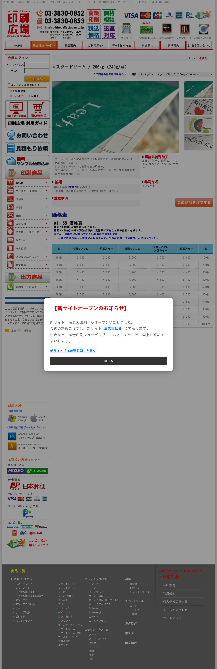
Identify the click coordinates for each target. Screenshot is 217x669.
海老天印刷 (113, 328)
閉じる (108, 360)
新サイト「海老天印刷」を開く (73, 350)
